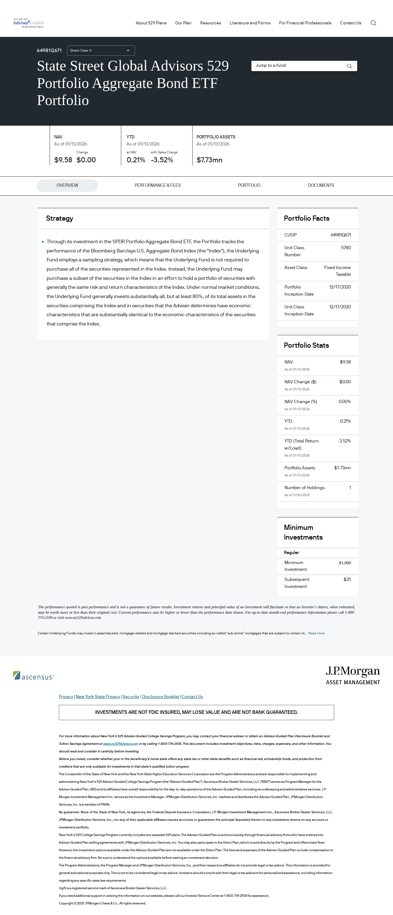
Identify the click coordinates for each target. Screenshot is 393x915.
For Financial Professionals (305, 23)
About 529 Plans (151, 23)
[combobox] (101, 50)
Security (131, 697)
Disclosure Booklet (160, 697)
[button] (349, 66)
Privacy (66, 697)
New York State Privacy (98, 697)
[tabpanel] (196, 406)
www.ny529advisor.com (120, 743)
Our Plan (183, 23)
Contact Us (350, 23)
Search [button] (375, 22)
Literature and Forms (250, 23)
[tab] (67, 185)
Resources (210, 23)
